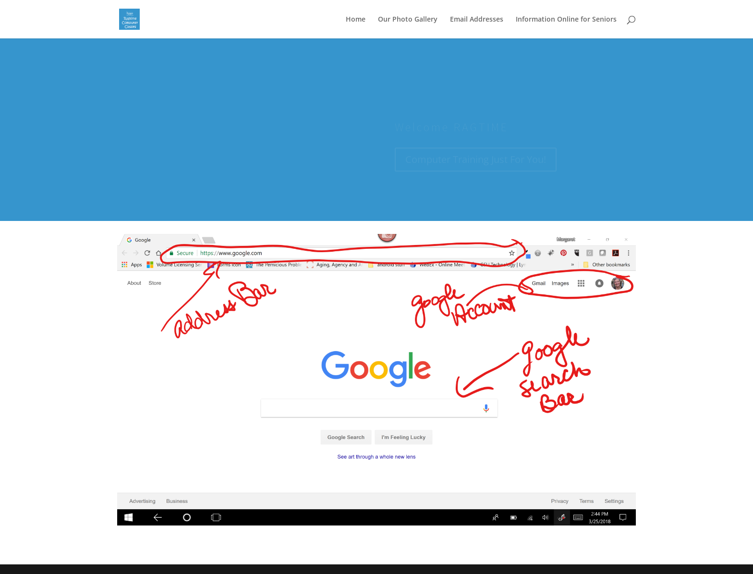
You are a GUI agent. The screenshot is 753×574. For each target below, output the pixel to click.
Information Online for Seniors (566, 20)
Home (355, 20)
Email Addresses (476, 20)
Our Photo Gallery (407, 20)
